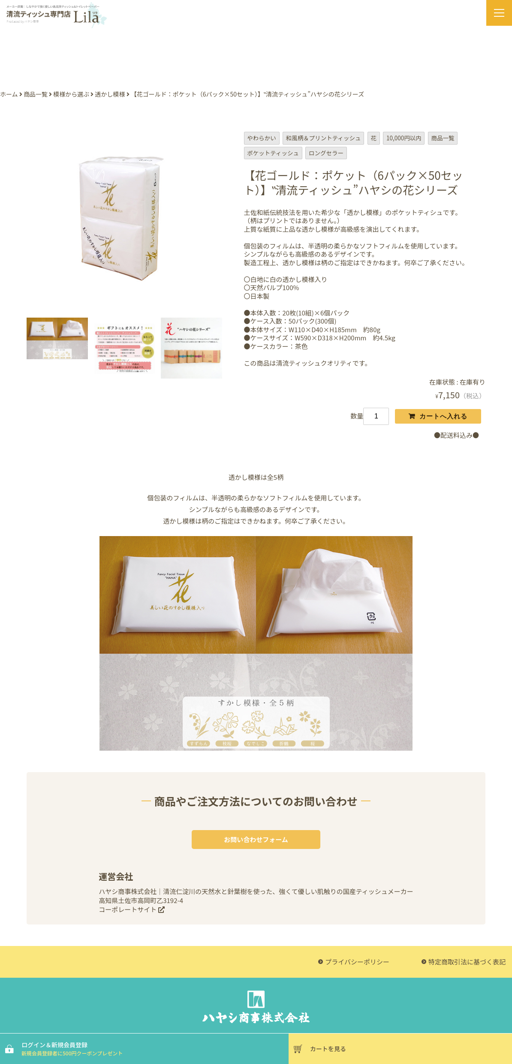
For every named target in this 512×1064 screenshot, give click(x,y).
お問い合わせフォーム (256, 839)
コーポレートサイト (131, 909)
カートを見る (328, 1048)
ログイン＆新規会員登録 (153, 1048)
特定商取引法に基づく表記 (467, 961)
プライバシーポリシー (357, 961)
